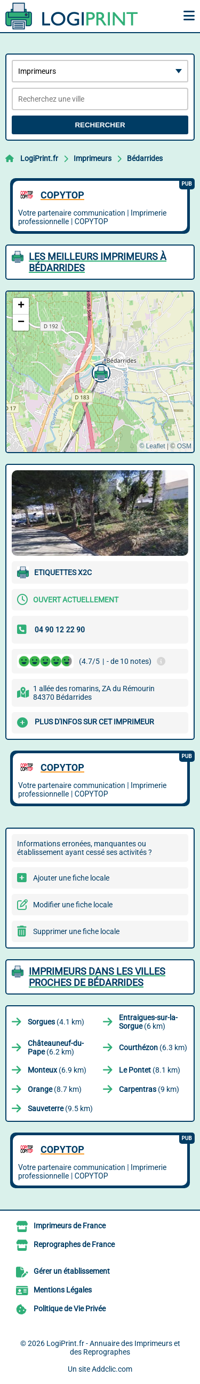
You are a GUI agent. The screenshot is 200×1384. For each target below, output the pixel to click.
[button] (100, 372)
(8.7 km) (55, 1089)
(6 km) (148, 1021)
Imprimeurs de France (70, 1225)
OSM (184, 446)
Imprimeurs (92, 158)
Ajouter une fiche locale (71, 878)
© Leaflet (152, 446)
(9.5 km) (60, 1108)
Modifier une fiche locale (73, 904)
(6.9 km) (57, 1070)
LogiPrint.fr (39, 158)
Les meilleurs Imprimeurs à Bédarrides (97, 262)
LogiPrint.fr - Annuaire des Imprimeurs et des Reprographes (113, 1347)
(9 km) (149, 1089)
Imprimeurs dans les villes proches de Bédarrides (97, 977)
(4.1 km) (56, 1022)
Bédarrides (145, 158)
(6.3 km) (153, 1047)
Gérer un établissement (72, 1271)
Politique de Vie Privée (70, 1308)
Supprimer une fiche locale (76, 931)
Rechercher (100, 125)
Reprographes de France (74, 1244)
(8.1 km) (149, 1070)
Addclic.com (112, 1369)
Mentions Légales (63, 1290)
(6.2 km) (56, 1047)
